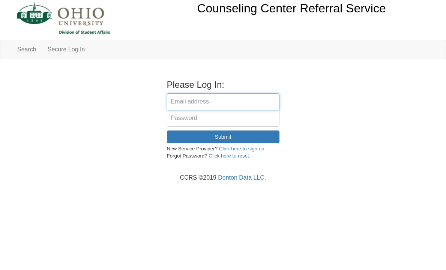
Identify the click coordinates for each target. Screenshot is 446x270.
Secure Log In (66, 49)
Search (26, 49)
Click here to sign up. (242, 149)
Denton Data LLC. (242, 177)
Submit (223, 137)
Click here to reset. (229, 156)
